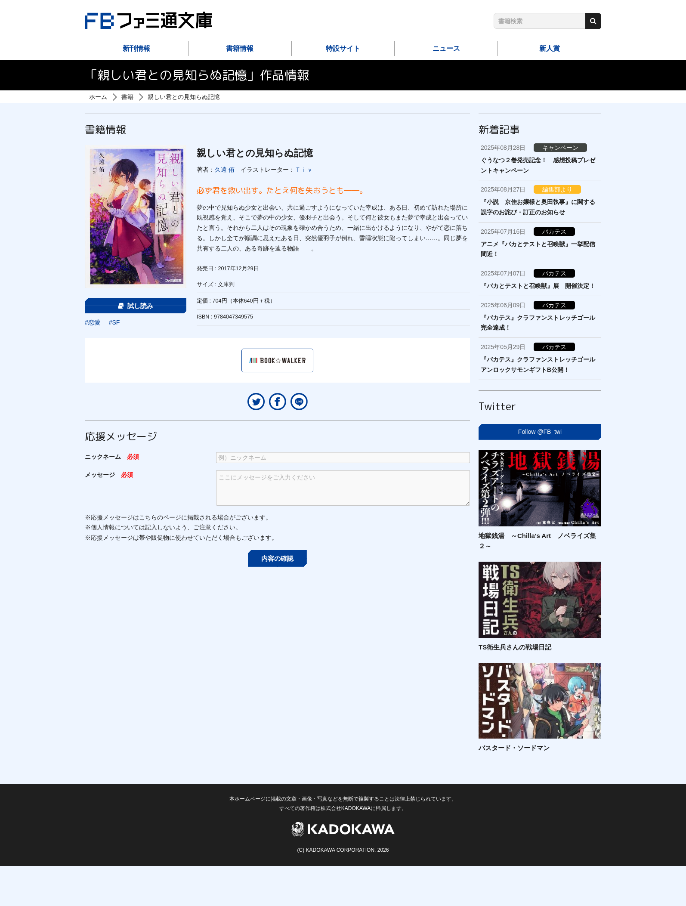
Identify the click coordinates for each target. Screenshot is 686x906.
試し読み (135, 305)
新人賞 (549, 48)
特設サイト (343, 48)
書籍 (127, 96)
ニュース (446, 48)
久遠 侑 (225, 169)
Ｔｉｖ (304, 169)
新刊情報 (136, 48)
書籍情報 (239, 48)
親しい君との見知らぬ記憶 (184, 96)
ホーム (98, 96)
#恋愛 (92, 322)
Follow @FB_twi (540, 431)
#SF (114, 322)
